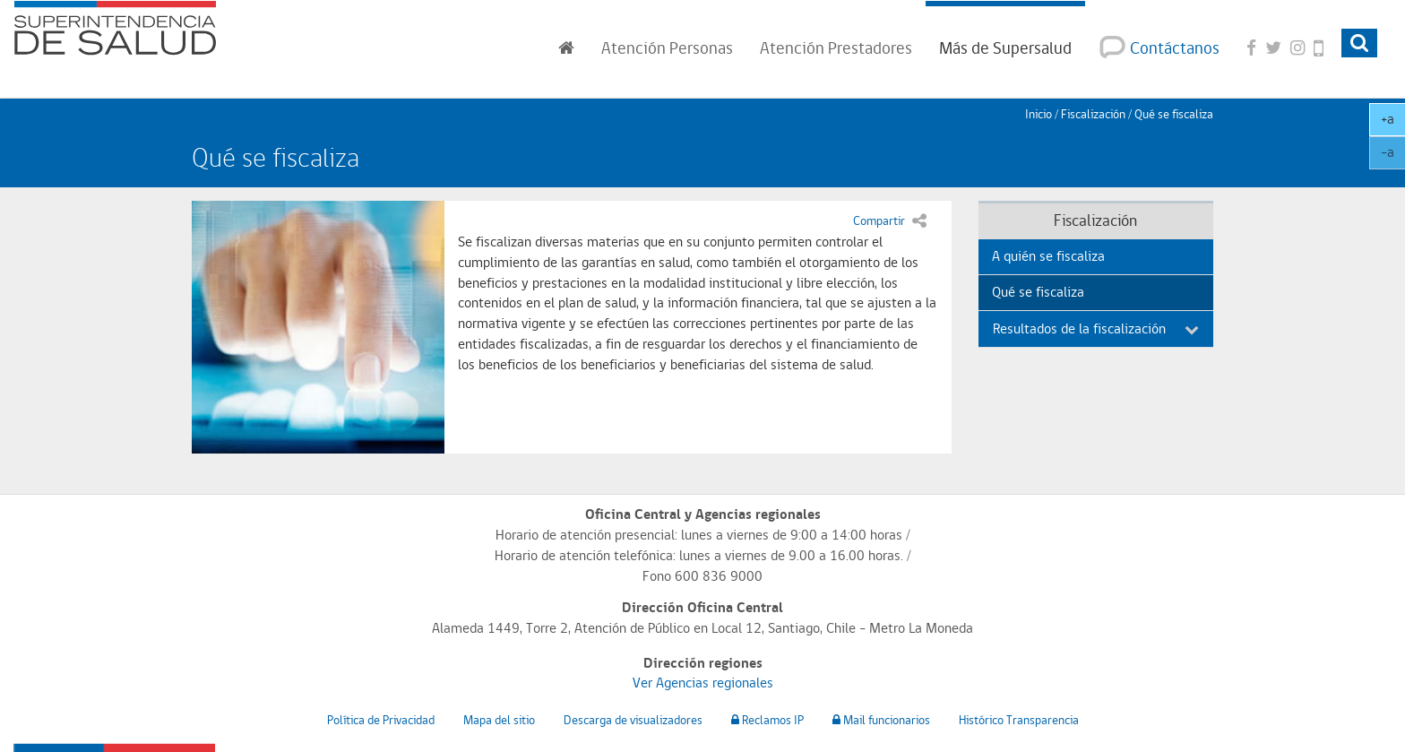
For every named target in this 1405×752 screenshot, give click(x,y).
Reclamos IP (767, 720)
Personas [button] (667, 47)
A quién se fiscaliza (1048, 255)
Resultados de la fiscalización (1096, 328)
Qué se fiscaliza (1038, 291)
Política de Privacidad (381, 720)
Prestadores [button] (836, 47)
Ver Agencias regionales (703, 682)
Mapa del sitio (499, 720)
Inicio (1038, 114)
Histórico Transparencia (1019, 720)
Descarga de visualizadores (633, 720)
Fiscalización (1093, 114)
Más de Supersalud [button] (1005, 47)
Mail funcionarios (881, 720)
